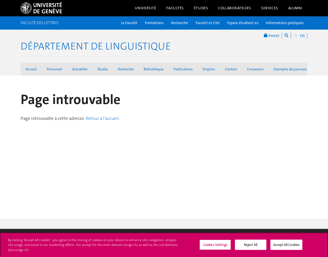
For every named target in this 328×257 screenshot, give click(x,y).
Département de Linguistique (96, 46)
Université (145, 8)
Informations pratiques (285, 22)
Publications (183, 69)
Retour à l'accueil (102, 118)
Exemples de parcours (290, 69)
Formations (154, 22)
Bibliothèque (153, 69)
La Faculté (129, 22)
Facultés (175, 8)
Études (201, 8)
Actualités (80, 69)
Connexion (255, 69)
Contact (231, 69)
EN (302, 35)
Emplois (209, 69)
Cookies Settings (215, 246)
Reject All (250, 246)
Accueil (31, 69)
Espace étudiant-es (242, 22)
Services (269, 8)
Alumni (295, 8)
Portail (271, 35)
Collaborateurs (234, 8)
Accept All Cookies (286, 246)
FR (296, 35)
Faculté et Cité (208, 22)
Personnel (54, 69)
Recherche (179, 22)
